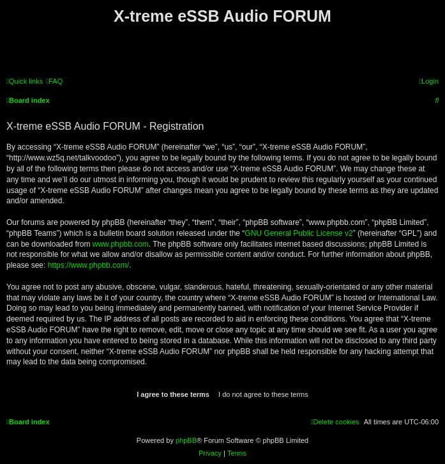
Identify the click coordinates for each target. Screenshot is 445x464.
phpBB (186, 440)
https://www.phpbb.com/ (88, 265)
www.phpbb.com (121, 244)
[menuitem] (54, 81)
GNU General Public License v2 (298, 233)
